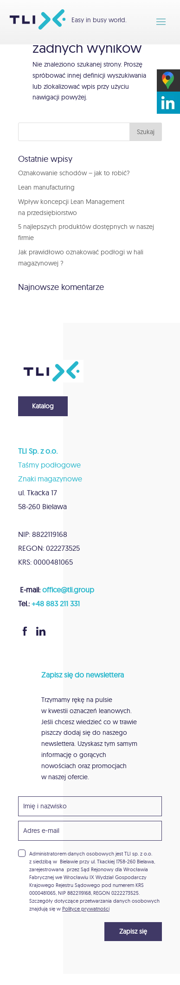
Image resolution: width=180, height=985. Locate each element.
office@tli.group (68, 589)
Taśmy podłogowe (49, 464)
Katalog (43, 406)
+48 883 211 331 (56, 603)
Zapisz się (133, 931)
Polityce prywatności (85, 908)
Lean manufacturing (46, 187)
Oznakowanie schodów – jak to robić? (74, 173)
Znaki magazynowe (50, 478)
